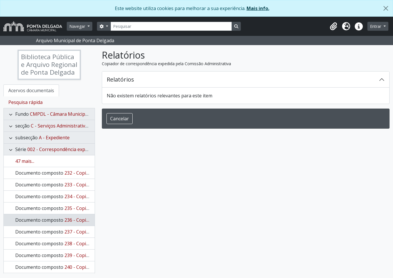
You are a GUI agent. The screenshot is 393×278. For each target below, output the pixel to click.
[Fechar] (386, 8)
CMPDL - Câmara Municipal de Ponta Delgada (79, 114)
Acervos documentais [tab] (31, 90)
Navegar (77, 26)
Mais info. (258, 8)
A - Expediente (54, 137)
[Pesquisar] (171, 26)
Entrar (376, 26)
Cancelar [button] (119, 118)
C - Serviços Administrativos (60, 126)
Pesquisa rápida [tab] (25, 102)
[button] (333, 26)
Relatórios (120, 79)
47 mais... (24, 161)
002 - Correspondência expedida (62, 149)
